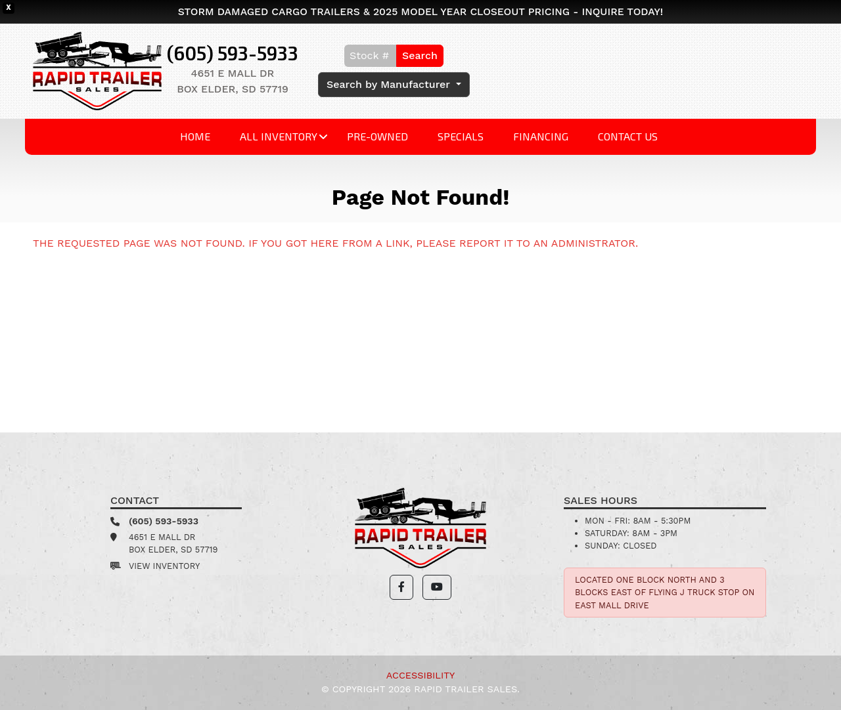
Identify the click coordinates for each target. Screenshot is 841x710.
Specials (461, 136)
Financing (540, 136)
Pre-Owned (377, 136)
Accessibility (420, 675)
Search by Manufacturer (390, 84)
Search (420, 55)
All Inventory (278, 136)
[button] (401, 587)
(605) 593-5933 (232, 52)
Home (195, 136)
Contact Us (628, 136)
